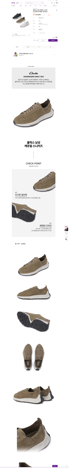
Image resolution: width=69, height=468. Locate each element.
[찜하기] (29, 35)
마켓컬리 (17, 2)
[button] (33, 54)
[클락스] (37, 8)
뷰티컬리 (21, 2)
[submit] (42, 3)
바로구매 (53, 40)
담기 (43, 40)
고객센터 (56, 0)
